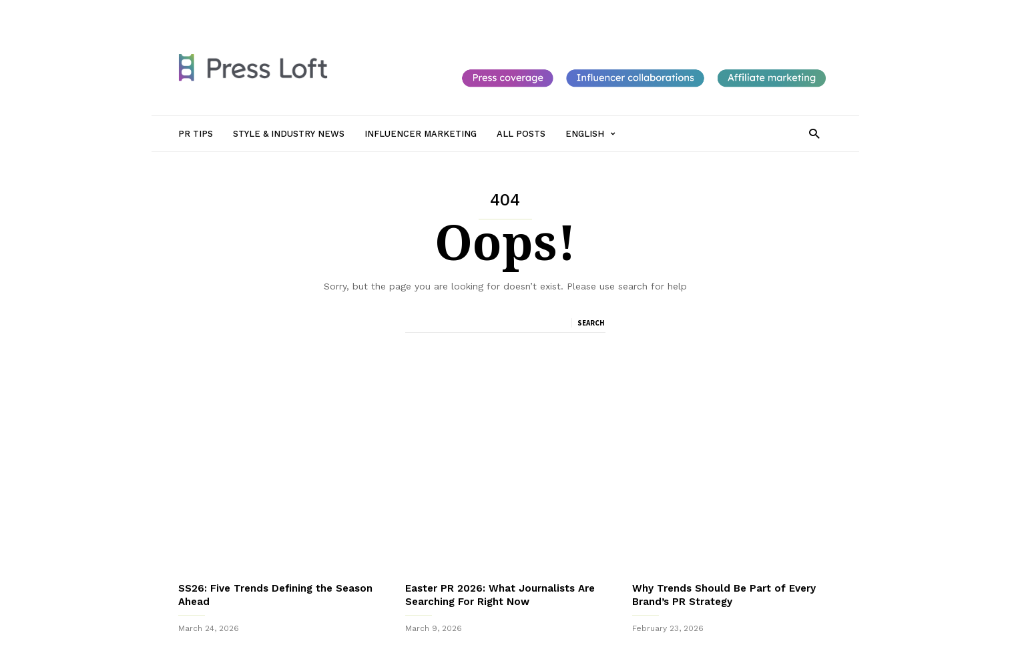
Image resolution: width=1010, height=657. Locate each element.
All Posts (500, 11)
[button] (814, 133)
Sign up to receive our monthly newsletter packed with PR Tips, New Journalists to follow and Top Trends (504, 616)
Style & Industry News (329, 11)
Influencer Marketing (428, 11)
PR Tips (257, 11)
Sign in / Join (203, 11)
